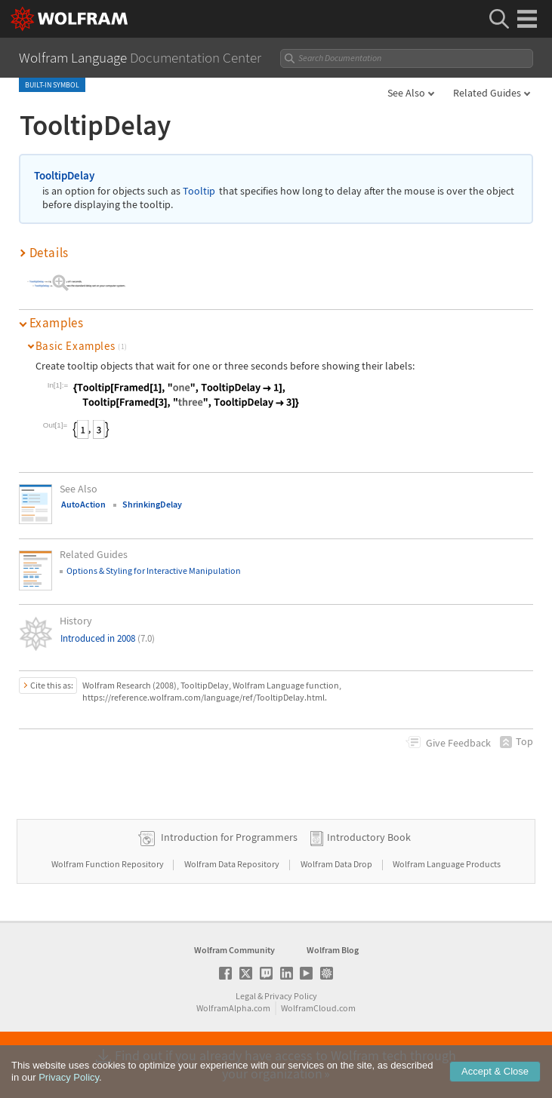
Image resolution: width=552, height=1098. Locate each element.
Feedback (458, 743)
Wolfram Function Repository (108, 864)
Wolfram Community (234, 949)
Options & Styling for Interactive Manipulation (153, 570)
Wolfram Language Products (447, 864)
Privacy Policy (290, 995)
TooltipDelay (64, 175)
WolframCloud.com (318, 1008)
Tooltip (199, 191)
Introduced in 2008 (107, 638)
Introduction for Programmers (229, 837)
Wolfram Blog (333, 949)
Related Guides (487, 93)
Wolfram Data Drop (337, 864)
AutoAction (83, 504)
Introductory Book (369, 837)
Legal (246, 995)
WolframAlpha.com (233, 1008)
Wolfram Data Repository (232, 864)
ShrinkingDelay (152, 504)
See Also (406, 93)
